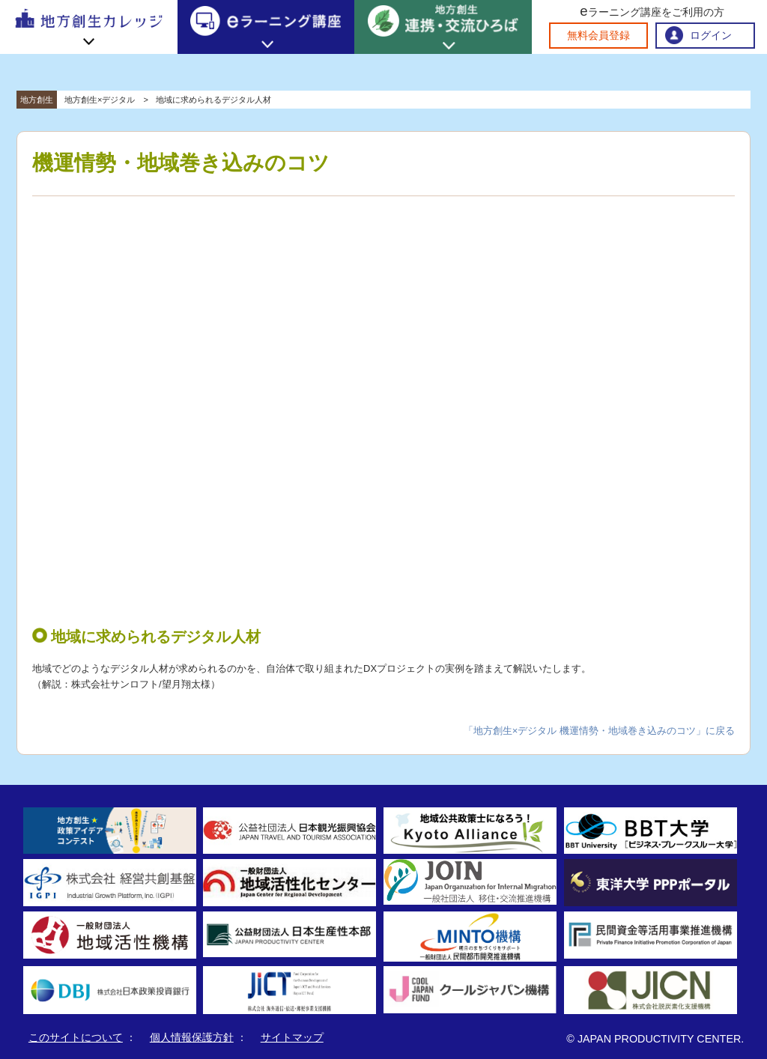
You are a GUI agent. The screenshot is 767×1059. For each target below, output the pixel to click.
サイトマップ (292, 1037)
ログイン (711, 35)
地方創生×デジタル (99, 99)
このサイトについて (75, 1037)
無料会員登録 (598, 35)
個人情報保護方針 (192, 1037)
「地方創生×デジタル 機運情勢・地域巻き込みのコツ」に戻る (599, 730)
